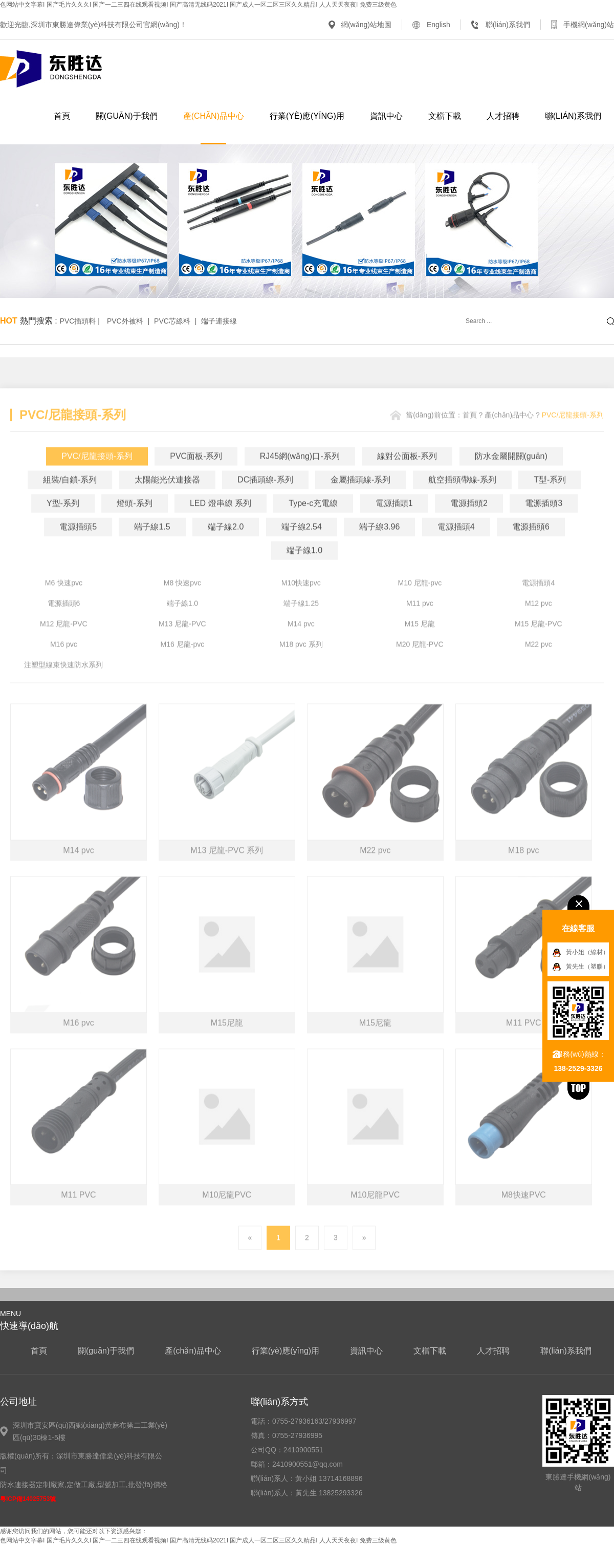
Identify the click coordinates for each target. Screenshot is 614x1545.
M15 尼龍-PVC (538, 641)
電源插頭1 (394, 520)
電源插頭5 (78, 544)
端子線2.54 (301, 544)
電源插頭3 (543, 520)
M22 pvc (538, 661)
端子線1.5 (152, 544)
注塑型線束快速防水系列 (63, 682)
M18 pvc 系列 (301, 661)
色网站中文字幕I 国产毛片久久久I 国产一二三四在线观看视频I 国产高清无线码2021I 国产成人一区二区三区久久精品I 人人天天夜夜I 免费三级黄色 (198, 4)
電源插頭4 (456, 544)
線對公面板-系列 (407, 473)
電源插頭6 (531, 544)
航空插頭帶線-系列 (462, 496)
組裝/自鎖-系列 (70, 496)
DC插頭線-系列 (265, 496)
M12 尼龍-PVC (63, 641)
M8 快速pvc (182, 600)
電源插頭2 (469, 520)
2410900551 (303, 1450)
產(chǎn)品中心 (213, 116)
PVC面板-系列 (196, 473)
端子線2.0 (226, 544)
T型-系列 (550, 496)
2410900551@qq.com (307, 1464)
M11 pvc (419, 620)
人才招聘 (503, 116)
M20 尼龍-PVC (420, 661)
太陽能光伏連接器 (167, 496)
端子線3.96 (379, 544)
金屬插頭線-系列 (360, 496)
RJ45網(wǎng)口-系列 (300, 473)
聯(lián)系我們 (508, 24)
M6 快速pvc (63, 600)
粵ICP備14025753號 (28, 1499)
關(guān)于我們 (127, 116)
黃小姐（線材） (587, 952)
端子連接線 (219, 321)
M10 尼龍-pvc (420, 600)
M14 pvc (301, 641)
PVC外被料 (125, 321)
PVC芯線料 (172, 321)
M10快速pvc (301, 600)
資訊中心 (386, 116)
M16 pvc (63, 661)
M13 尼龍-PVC (182, 641)
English (438, 24)
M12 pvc (538, 620)
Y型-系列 (63, 520)
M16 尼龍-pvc (183, 661)
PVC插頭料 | (81, 321)
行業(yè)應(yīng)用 (307, 116)
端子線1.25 (301, 620)
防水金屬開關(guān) (511, 473)
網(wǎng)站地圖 (366, 24)
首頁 (62, 116)
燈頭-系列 (134, 520)
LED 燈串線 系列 (220, 520)
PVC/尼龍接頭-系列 (97, 473)
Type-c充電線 (313, 520)
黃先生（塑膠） (587, 966)
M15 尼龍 (420, 641)
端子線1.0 (304, 567)
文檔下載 (444, 116)
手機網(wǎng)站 (588, 24)
